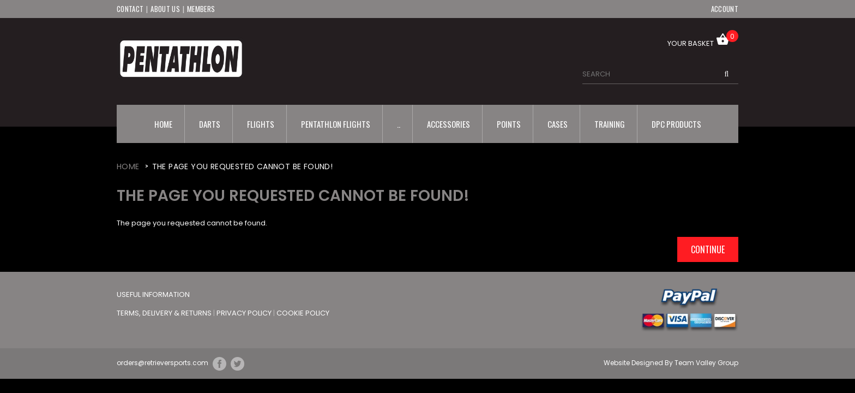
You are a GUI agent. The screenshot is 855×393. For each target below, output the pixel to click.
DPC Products (676, 124)
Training (609, 124)
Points (509, 124)
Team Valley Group (706, 362)
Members (201, 8)
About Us (164, 8)
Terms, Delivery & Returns (165, 313)
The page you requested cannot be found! (242, 166)
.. (398, 124)
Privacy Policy (244, 313)
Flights (260, 124)
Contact (130, 8)
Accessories (448, 124)
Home (163, 124)
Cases (557, 124)
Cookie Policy (302, 313)
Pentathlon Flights (335, 124)
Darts (209, 124)
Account (724, 8)
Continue (708, 249)
